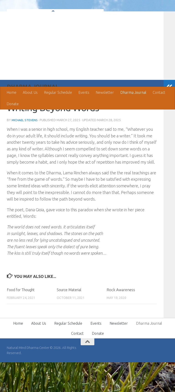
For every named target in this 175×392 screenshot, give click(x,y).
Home (11, 92)
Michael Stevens (25, 150)
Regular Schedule (58, 92)
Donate (13, 104)
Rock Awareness (121, 319)
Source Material (70, 319)
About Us (30, 92)
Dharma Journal (133, 92)
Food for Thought (22, 319)
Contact (159, 92)
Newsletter (105, 92)
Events (83, 92)
